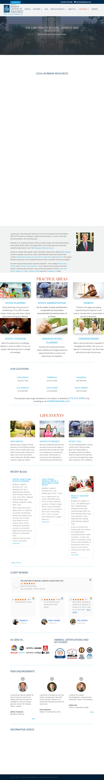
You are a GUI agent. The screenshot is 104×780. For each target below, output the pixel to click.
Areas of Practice (56, 10)
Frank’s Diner (47, 257)
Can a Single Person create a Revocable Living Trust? (50, 482)
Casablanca (51, 271)
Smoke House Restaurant (25, 257)
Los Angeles (23, 387)
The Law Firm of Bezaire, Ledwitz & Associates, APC (42, 581)
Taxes (14, 497)
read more (16, 543)
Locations (35, 10)
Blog (45, 10)
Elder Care (86, 511)
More (33, 719)
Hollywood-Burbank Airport (44, 248)
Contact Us (15, 2)
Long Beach (23, 377)
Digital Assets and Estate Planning (22, 480)
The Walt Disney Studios (27, 266)
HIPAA (84, 514)
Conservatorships (76, 511)
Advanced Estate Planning (21, 492)
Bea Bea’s (38, 257)
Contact (26, 10)
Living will (22, 502)
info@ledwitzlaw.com (58, 401)
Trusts (19, 497)
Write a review (39, 589)
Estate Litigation (15, 338)
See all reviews (26, 589)
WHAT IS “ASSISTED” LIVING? (80, 497)
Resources (82, 10)
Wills (23, 497)
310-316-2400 (76, 398)
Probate (93, 10)
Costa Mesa (52, 387)
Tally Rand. (59, 257)
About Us (70, 10)
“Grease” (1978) (34, 271)
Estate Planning (15, 302)
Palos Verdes (81, 387)
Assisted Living (82, 509)
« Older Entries (15, 563)
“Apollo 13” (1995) (21, 271)
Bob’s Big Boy (66, 252)
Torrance (52, 377)
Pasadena (81, 377)
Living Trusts (28, 494)
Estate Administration (52, 302)
